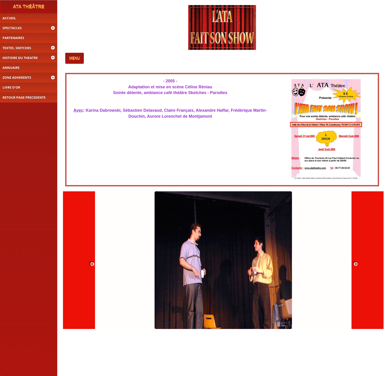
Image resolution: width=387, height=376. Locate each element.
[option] (223, 260)
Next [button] (355, 263)
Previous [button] (91, 263)
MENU (74, 59)
